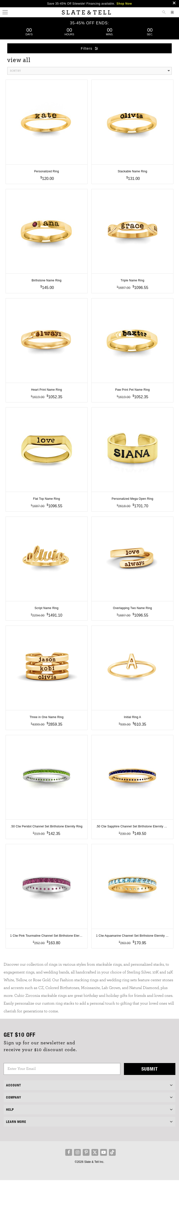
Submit (149, 1100)
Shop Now (124, 3)
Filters (89, 48)
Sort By (90, 70)
